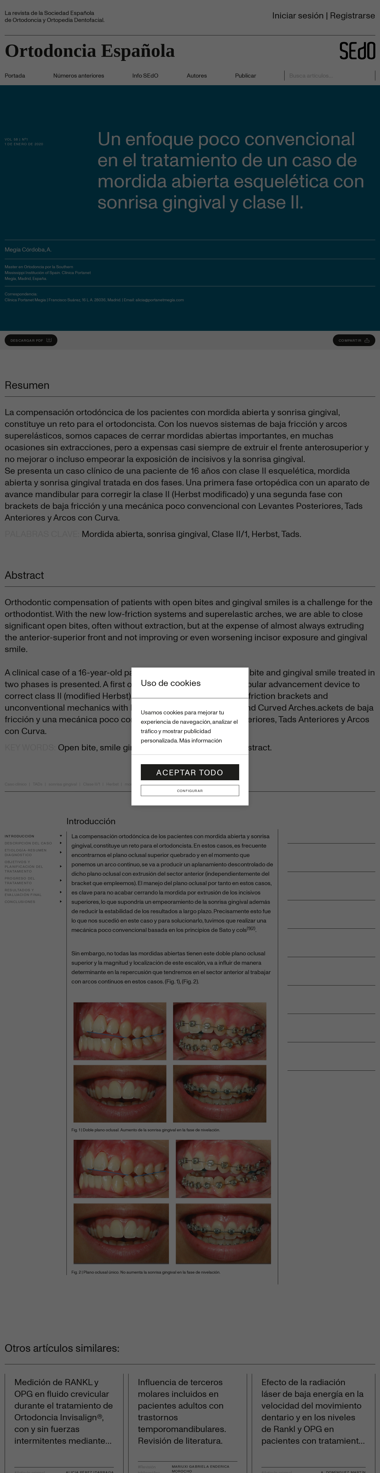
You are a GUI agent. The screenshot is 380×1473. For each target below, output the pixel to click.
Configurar (190, 790)
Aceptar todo (189, 772)
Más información (200, 740)
